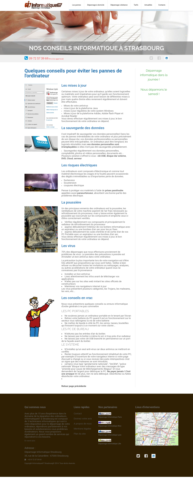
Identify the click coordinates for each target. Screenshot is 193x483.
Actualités (148, 5)
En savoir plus (29, 441)
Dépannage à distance (119, 5)
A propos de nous (83, 423)
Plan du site (80, 433)
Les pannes (76, 5)
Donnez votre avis (83, 418)
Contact (78, 413)
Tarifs (136, 5)
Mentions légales (82, 428)
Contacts (161, 5)
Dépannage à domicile (95, 5)
